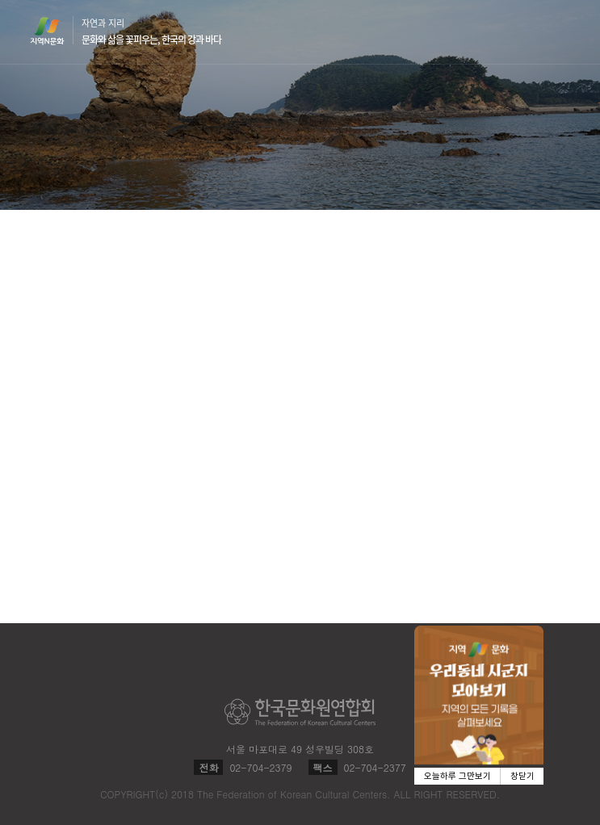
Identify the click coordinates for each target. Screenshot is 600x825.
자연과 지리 (151, 31)
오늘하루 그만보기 (457, 776)
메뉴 (560, 31)
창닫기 (522, 776)
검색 (530, 32)
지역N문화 (56, 30)
